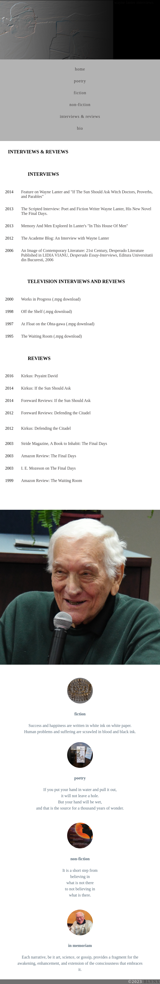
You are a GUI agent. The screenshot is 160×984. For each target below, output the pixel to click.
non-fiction (80, 104)
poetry (80, 81)
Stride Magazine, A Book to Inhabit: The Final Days (64, 443)
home (80, 69)
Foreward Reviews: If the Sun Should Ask (56, 400)
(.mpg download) (57, 311)
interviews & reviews (80, 116)
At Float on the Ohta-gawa (43, 324)
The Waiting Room (36, 336)
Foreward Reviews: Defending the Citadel (56, 413)
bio (80, 128)
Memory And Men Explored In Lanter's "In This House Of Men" (74, 226)
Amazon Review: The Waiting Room (51, 480)
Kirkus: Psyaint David (39, 376)
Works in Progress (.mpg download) (51, 299)
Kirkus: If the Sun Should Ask (46, 388)
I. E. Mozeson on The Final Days (48, 468)
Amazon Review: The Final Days (48, 456)
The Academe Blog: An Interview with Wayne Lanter (65, 238)
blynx (152, 981)
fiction (80, 93)
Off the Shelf (31, 311)
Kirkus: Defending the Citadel (46, 428)
